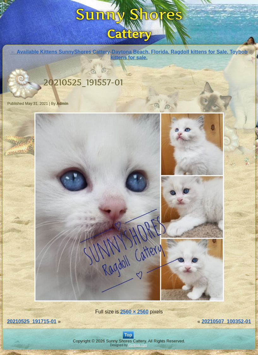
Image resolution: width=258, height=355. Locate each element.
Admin (62, 103)
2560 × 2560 (134, 311)
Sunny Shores (129, 14)
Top (128, 334)
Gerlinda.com (138, 345)
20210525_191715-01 (32, 321)
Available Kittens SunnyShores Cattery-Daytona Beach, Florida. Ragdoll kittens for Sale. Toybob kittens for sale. (129, 54)
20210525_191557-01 (83, 82)
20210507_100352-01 (226, 321)
